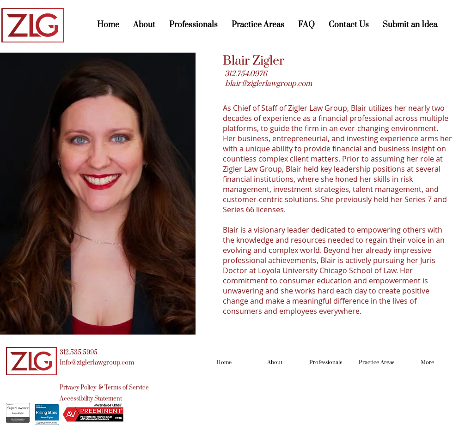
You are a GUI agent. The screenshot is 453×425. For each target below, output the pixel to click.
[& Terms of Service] (123, 387)
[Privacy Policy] (79, 387)
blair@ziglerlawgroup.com (268, 83)
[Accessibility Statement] (91, 399)
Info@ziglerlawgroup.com (97, 363)
